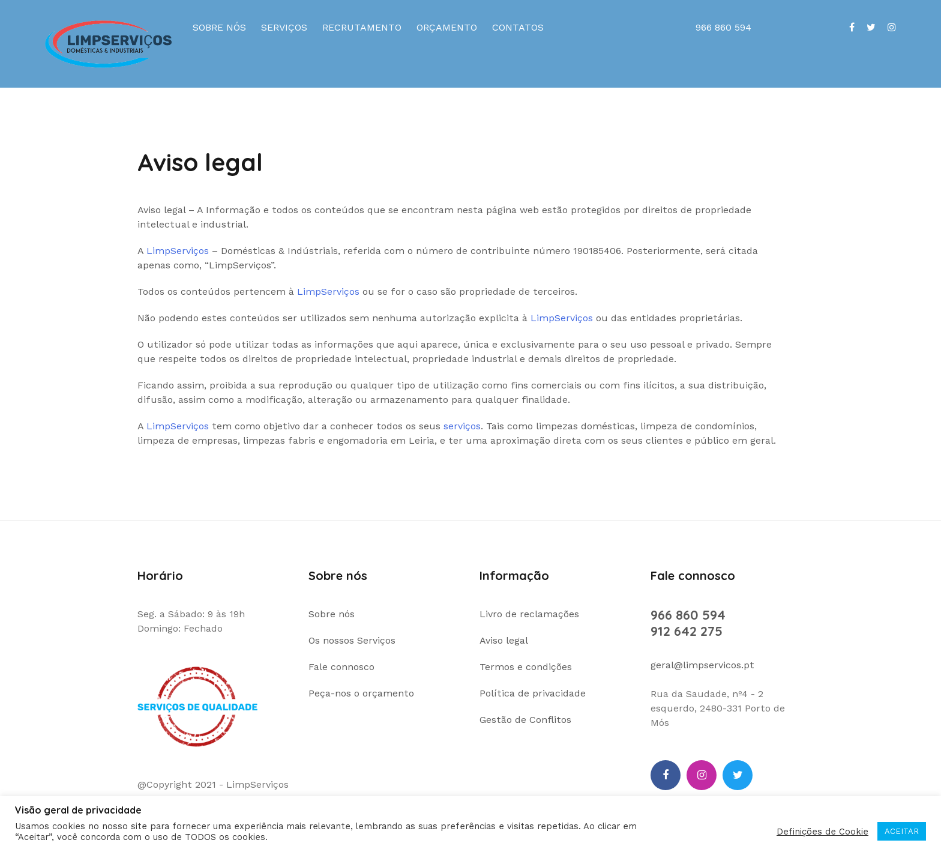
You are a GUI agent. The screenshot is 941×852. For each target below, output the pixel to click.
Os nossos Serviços (351, 640)
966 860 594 (688, 614)
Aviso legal (504, 640)
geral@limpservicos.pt (702, 665)
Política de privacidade (533, 693)
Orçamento (446, 27)
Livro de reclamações (529, 614)
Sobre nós (219, 27)
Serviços (284, 27)
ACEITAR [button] (902, 831)
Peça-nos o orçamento (361, 693)
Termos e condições (526, 666)
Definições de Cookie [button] (822, 831)
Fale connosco (341, 666)
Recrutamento (361, 27)
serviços (462, 426)
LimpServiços (177, 250)
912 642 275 (687, 631)
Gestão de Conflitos (525, 719)
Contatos (518, 27)
